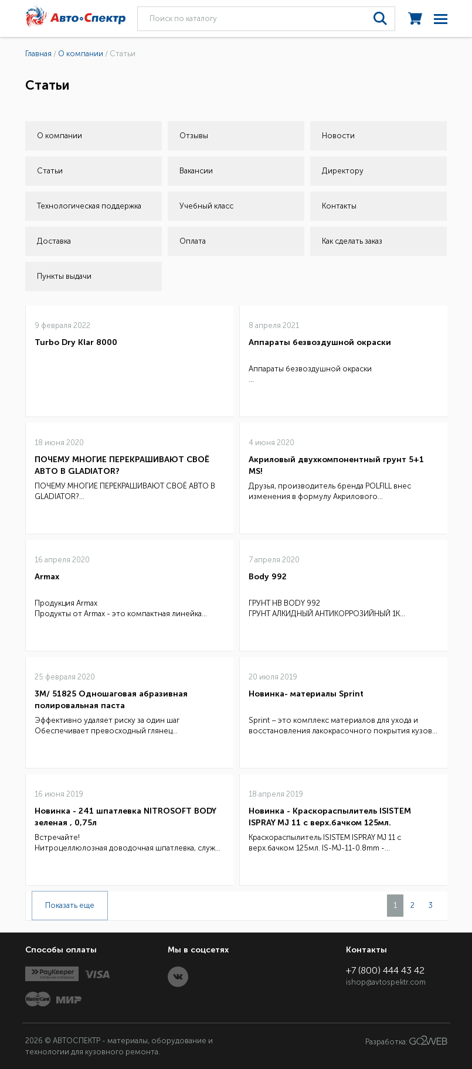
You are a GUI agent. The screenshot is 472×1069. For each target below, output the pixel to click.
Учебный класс (206, 205)
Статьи (50, 170)
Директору (343, 170)
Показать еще (69, 905)
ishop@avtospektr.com (386, 982)
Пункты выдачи (64, 276)
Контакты (339, 205)
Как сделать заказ (352, 241)
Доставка (54, 241)
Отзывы (193, 135)
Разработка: (406, 1041)
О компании (59, 135)
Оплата (192, 241)
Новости (338, 135)
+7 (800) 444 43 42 (385, 970)
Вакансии (196, 170)
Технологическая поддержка (89, 205)
